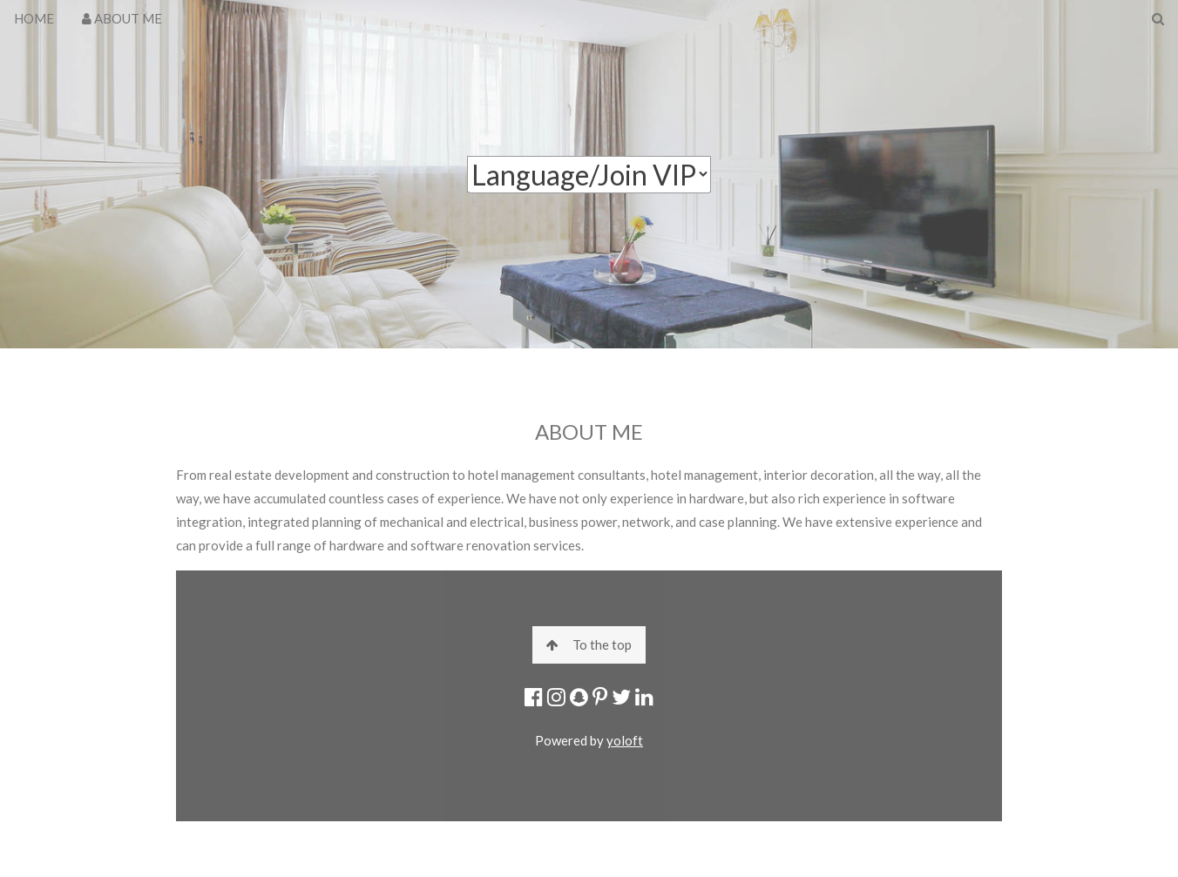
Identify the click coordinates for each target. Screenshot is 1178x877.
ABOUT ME (122, 18)
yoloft (624, 740)
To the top (589, 644)
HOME (34, 18)
